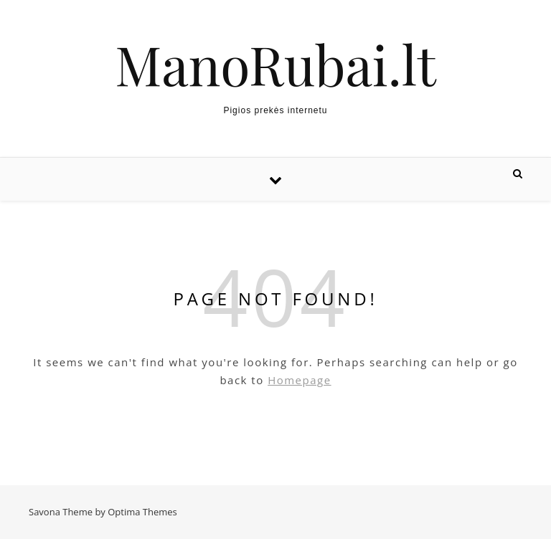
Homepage (299, 380)
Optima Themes (142, 511)
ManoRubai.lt (275, 64)
